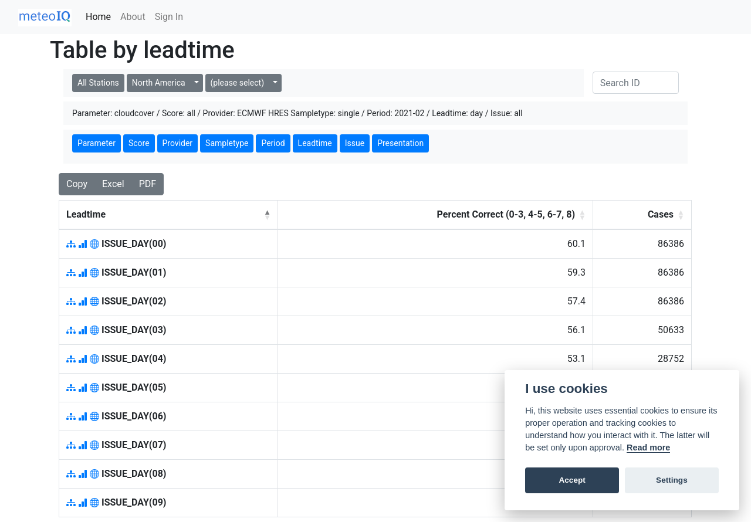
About (133, 16)
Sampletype (226, 143)
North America (158, 82)
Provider (178, 143)
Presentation (400, 143)
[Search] (636, 83)
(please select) (237, 82)
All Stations (98, 82)
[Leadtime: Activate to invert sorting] (168, 214)
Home (101, 15)
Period (273, 143)
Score (139, 143)
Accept (572, 480)
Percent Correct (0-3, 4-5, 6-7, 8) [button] (506, 214)
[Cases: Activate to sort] (642, 214)
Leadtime (315, 143)
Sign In (169, 16)
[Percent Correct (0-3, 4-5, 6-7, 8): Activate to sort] (435, 214)
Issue (354, 143)
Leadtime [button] (86, 214)
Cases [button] (661, 214)
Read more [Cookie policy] (648, 447)
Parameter (96, 143)
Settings (672, 480)
